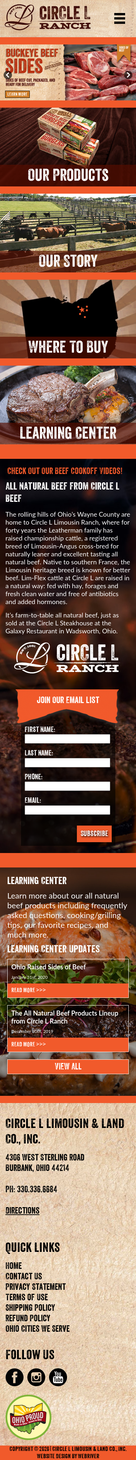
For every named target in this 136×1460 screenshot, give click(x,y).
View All (68, 1066)
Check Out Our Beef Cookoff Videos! (65, 471)
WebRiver (88, 1456)
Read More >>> (28, 990)
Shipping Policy (30, 1308)
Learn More (17, 94)
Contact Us (23, 1276)
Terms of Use (26, 1297)
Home (13, 1266)
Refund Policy (27, 1318)
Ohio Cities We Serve (37, 1329)
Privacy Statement (35, 1287)
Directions (22, 1210)
